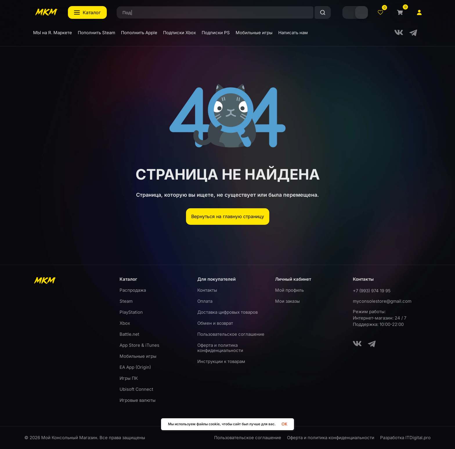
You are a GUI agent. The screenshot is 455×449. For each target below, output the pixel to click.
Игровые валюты (138, 400)
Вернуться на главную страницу (227, 216)
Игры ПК (129, 378)
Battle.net (129, 334)
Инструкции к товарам (221, 361)
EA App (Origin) (135, 367)
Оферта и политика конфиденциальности (220, 347)
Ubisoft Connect (136, 389)
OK (284, 424)
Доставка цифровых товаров (227, 312)
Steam (126, 301)
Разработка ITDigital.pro (405, 437)
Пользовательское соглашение (230, 334)
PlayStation (131, 312)
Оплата (204, 301)
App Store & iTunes (139, 345)
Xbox (125, 323)
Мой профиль (289, 290)
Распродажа (133, 290)
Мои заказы (287, 301)
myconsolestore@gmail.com (382, 301)
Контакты (207, 290)
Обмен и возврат (215, 323)
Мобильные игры (138, 356)
